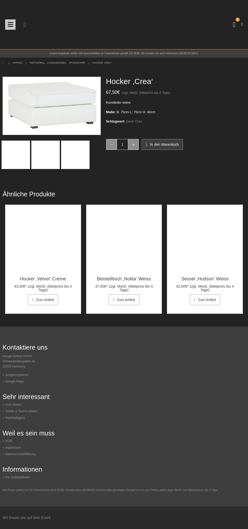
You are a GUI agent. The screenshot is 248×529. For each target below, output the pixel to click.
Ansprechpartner (16, 375)
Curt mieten (13, 405)
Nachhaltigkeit (15, 418)
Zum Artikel (45, 300)
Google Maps (14, 381)
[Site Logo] (124, 24)
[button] (10, 24)
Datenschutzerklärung (20, 454)
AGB (8, 441)
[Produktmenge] (122, 144)
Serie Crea (134, 121)
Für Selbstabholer (17, 477)
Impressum (13, 447)
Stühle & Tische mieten (21, 411)
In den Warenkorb (164, 144)
